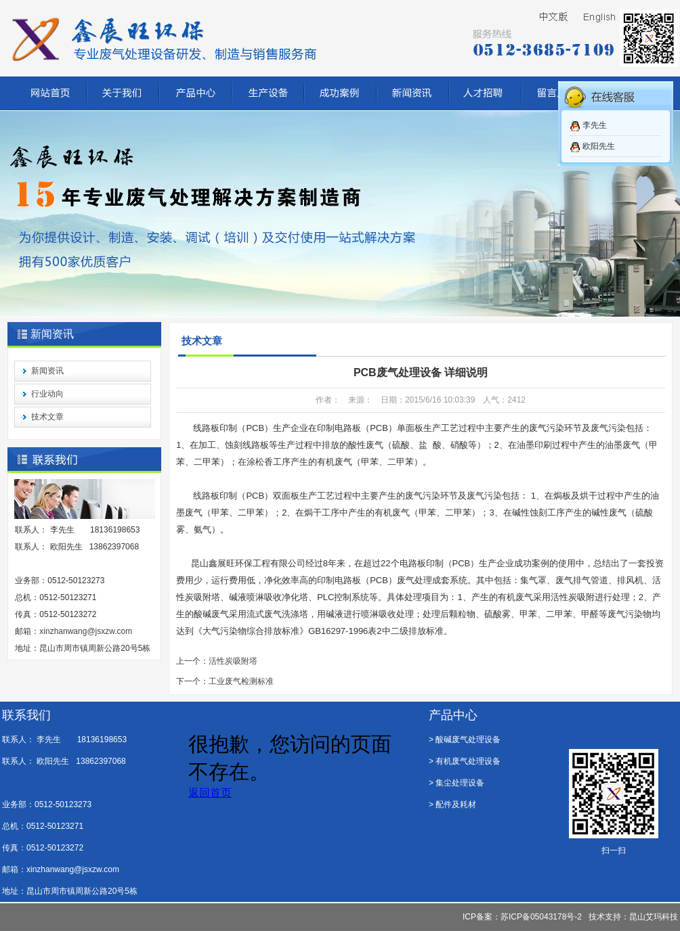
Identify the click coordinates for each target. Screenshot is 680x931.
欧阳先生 (598, 146)
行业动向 (47, 394)
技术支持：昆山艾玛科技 (633, 917)
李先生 (594, 125)
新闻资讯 (47, 371)
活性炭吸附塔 (233, 661)
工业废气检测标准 (241, 681)
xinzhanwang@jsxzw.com (85, 631)
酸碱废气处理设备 (468, 739)
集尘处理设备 (459, 783)
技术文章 (47, 417)
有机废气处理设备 (468, 761)
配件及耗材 (455, 804)
